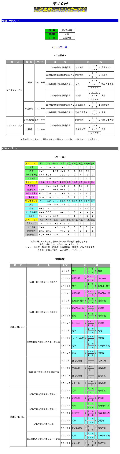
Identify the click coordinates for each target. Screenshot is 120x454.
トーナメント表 (60, 47)
